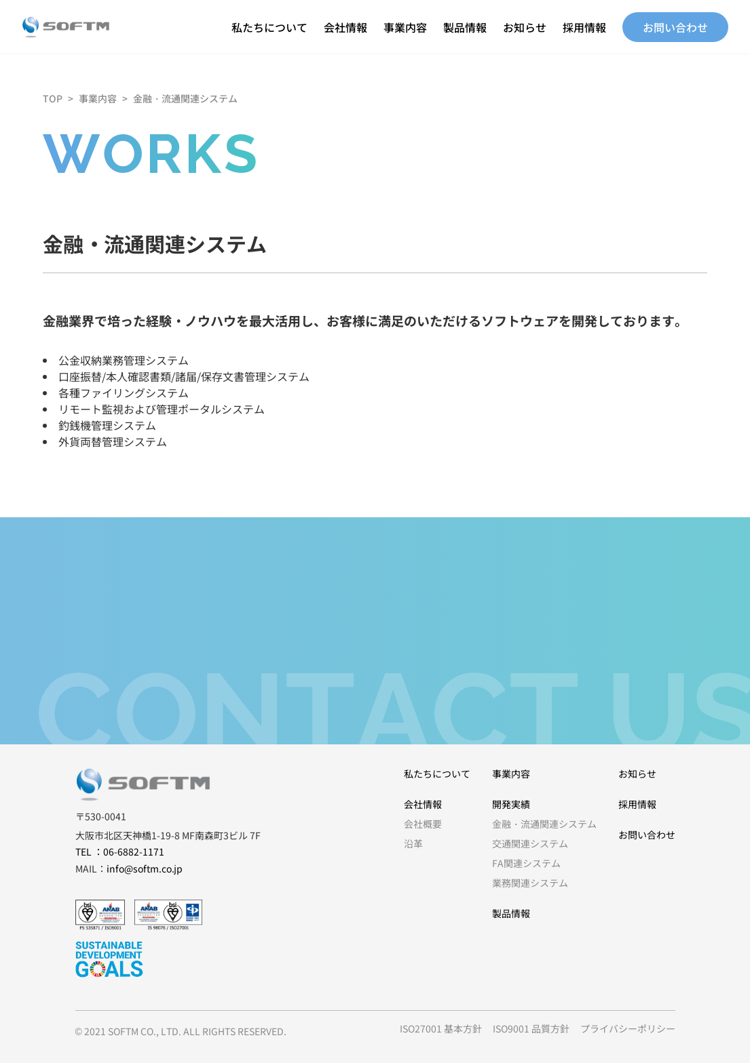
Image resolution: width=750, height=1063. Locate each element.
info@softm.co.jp (145, 868)
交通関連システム (530, 843)
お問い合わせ (675, 27)
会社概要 (423, 823)
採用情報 (584, 27)
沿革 (413, 843)
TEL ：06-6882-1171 (119, 851)
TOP (52, 98)
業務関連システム (530, 882)
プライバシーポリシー (627, 1028)
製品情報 (465, 27)
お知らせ (524, 27)
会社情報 (345, 27)
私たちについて (269, 27)
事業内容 (405, 27)
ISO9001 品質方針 (531, 1028)
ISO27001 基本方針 (441, 1028)
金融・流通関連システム (185, 98)
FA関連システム (526, 863)
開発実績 (511, 804)
